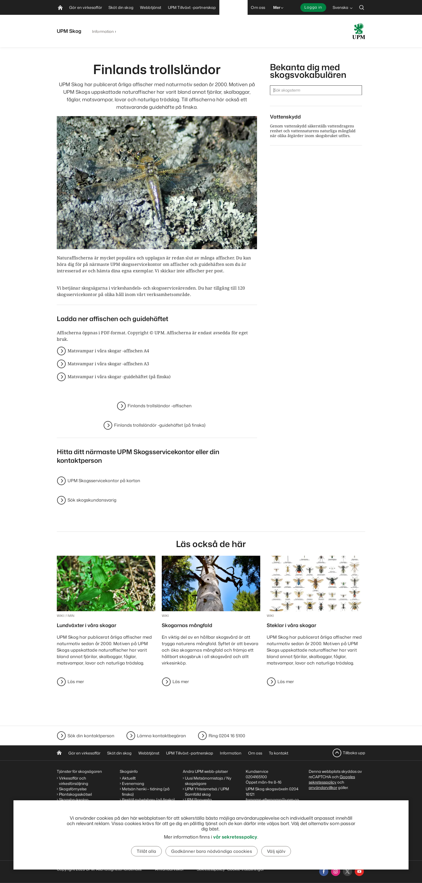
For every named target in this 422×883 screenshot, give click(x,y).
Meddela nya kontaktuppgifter (263, 846)
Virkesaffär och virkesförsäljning (74, 780)
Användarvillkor (170, 869)
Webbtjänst (148, 753)
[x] (347, 871)
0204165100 (256, 777)
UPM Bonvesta (198, 799)
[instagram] (335, 871)
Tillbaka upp (354, 753)
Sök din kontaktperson (91, 736)
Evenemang (133, 783)
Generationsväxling (77, 805)
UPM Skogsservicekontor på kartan (104, 481)
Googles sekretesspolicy (332, 779)
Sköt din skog (119, 753)
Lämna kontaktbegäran (161, 736)
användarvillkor (323, 787)
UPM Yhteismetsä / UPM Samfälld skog (207, 791)
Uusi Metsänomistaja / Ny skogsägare (208, 780)
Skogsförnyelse (73, 789)
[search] (361, 7)
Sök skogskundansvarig (92, 500)
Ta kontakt (278, 753)
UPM (189, 805)
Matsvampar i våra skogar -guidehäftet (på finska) (119, 377)
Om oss (255, 753)
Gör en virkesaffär (84, 753)
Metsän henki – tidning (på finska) (146, 791)
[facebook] (323, 871)
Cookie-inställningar (245, 869)
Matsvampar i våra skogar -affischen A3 (108, 364)
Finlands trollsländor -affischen (160, 406)
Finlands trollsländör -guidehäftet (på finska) (159, 425)
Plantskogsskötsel (75, 794)
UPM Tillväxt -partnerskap (189, 753)
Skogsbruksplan (74, 799)
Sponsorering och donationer (211, 816)
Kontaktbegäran (263, 839)
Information (103, 31)
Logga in (313, 7)
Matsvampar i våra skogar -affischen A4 (108, 351)
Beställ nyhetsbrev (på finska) (148, 799)
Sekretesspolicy (211, 869)
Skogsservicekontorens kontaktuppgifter (269, 830)
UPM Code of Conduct (205, 821)
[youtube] (359, 871)
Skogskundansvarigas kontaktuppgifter (268, 819)
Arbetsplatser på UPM (204, 810)
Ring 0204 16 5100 (227, 736)
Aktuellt (129, 778)
